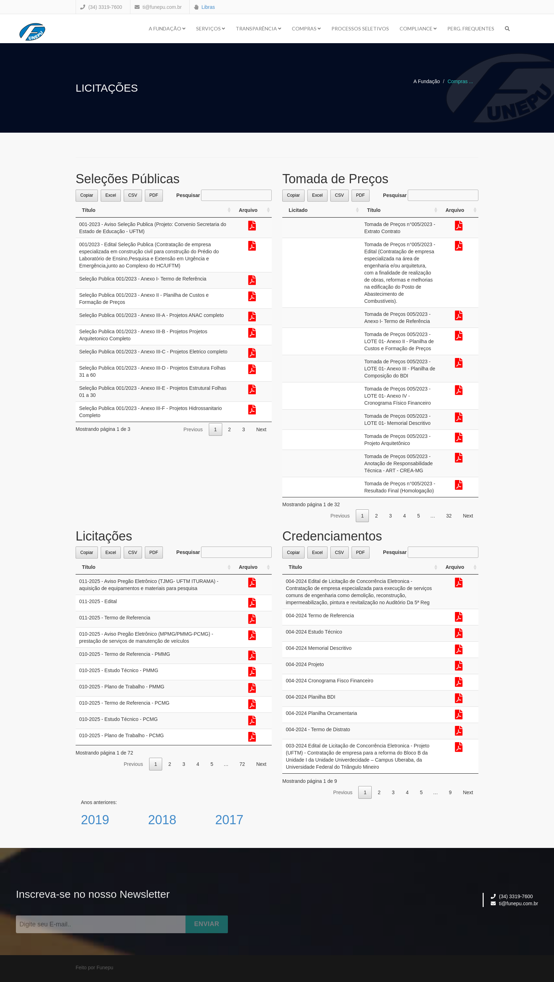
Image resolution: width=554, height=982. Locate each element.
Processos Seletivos (360, 28)
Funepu (104, 967)
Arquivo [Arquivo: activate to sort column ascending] (248, 210)
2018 (162, 820)
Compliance (418, 28)
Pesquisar (224, 195)
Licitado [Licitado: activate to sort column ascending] (298, 210)
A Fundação (167, 28)
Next (261, 429)
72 (242, 764)
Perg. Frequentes (470, 28)
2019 (95, 820)
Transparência (258, 28)
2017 (229, 820)
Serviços (210, 28)
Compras (306, 28)
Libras (208, 7)
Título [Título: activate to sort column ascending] (88, 210)
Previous (192, 429)
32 (449, 516)
